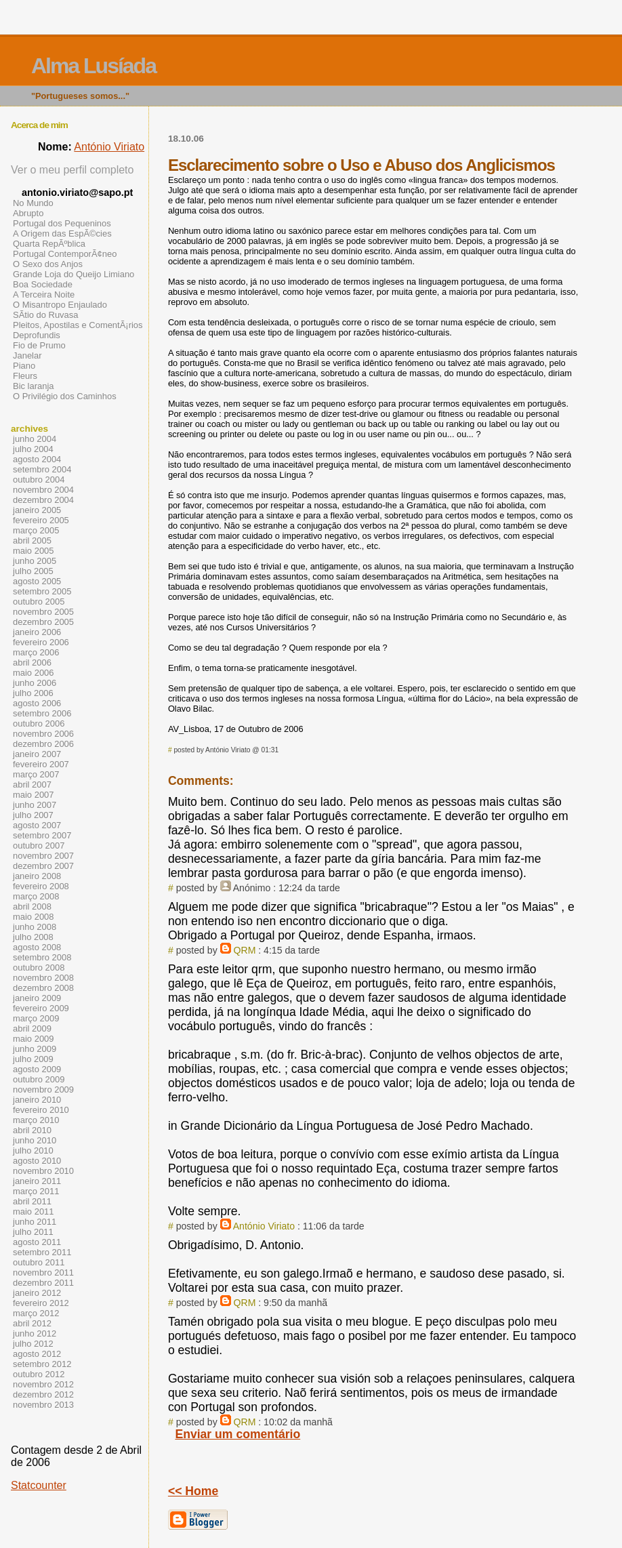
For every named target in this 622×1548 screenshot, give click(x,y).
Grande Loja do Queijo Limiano (73, 274)
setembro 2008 (42, 957)
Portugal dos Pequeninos (62, 223)
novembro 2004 (43, 490)
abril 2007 (32, 784)
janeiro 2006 (37, 632)
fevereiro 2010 (41, 1110)
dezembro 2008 (43, 988)
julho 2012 (33, 1344)
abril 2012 (32, 1323)
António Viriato (264, 1226)
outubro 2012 (38, 1374)
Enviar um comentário (237, 1434)
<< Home (193, 1491)
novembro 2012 (43, 1384)
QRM (245, 950)
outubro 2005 (38, 601)
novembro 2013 (43, 1405)
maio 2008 (33, 917)
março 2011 (36, 1191)
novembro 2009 (43, 1089)
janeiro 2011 (37, 1181)
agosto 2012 (37, 1354)
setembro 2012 (42, 1364)
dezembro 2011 (43, 1283)
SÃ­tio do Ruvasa (46, 315)
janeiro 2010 (37, 1100)
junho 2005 (34, 561)
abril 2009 (32, 1028)
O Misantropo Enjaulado (60, 305)
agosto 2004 (37, 459)
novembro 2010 (43, 1171)
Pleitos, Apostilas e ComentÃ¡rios (78, 325)
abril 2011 (32, 1201)
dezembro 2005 (43, 622)
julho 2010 (33, 1150)
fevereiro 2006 (41, 642)
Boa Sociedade (42, 284)
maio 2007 (33, 795)
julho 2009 (33, 1059)
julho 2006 (33, 693)
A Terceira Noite (44, 294)
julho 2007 (33, 815)
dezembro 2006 (43, 744)
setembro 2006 (42, 713)
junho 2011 (34, 1222)
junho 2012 (34, 1333)
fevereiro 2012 (41, 1303)
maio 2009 (33, 1039)
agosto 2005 (37, 581)
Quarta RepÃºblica (49, 244)
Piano (24, 366)
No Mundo (33, 203)
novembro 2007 (43, 856)
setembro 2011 (42, 1252)
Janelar (27, 355)
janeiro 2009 (37, 998)
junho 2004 (34, 439)
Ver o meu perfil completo (72, 170)
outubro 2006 (38, 723)
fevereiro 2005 (41, 520)
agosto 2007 (37, 825)
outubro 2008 (38, 967)
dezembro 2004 (43, 500)
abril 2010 (32, 1130)
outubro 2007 (38, 845)
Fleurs (25, 376)
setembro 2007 (42, 835)
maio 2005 (33, 551)
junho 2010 (34, 1140)
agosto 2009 (37, 1069)
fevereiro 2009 (41, 1008)
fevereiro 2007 (41, 764)
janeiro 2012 (37, 1293)
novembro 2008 (43, 978)
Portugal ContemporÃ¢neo (65, 254)
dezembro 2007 (43, 866)
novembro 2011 (43, 1272)
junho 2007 (34, 805)
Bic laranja (33, 386)
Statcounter (38, 1485)
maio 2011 (33, 1211)
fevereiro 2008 (41, 886)
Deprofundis (36, 335)
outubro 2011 (38, 1262)
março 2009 (36, 1018)
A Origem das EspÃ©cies (62, 233)
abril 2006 (32, 662)
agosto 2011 (37, 1242)
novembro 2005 (43, 612)
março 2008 (36, 896)
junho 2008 (34, 927)
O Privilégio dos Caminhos (65, 396)
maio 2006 (33, 673)
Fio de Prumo (39, 345)
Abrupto (28, 213)
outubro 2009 (38, 1079)
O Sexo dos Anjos (48, 264)
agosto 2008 (37, 947)
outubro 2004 (38, 479)
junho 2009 (34, 1049)
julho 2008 (33, 937)
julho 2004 (33, 449)
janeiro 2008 (37, 876)
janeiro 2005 (37, 510)
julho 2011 (33, 1232)
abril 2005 (32, 540)
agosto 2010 (37, 1161)
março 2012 (36, 1313)
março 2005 (36, 530)
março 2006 (36, 652)
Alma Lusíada (93, 66)
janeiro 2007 (37, 754)
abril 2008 (32, 906)
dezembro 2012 (43, 1394)
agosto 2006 (37, 703)
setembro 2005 (42, 591)
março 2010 (36, 1120)
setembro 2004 (42, 469)
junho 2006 (34, 683)
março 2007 (36, 774)
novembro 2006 (43, 734)
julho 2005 (33, 571)
